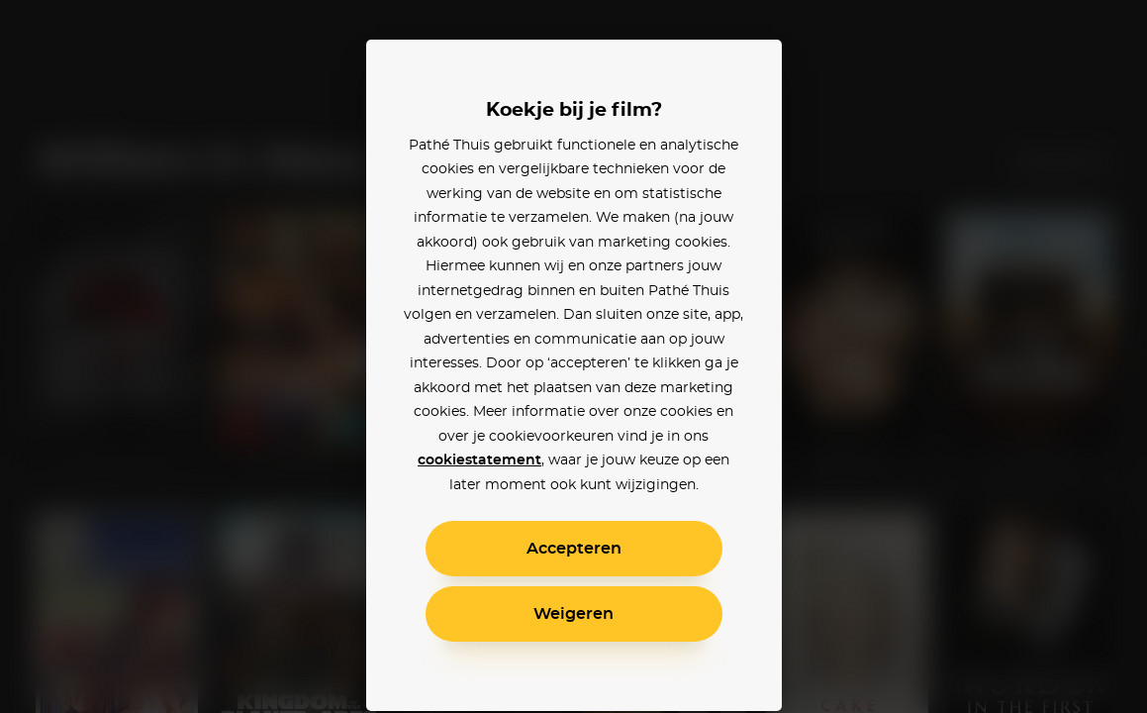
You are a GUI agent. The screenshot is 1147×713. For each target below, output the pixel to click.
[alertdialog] (573, 356)
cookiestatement (479, 460)
